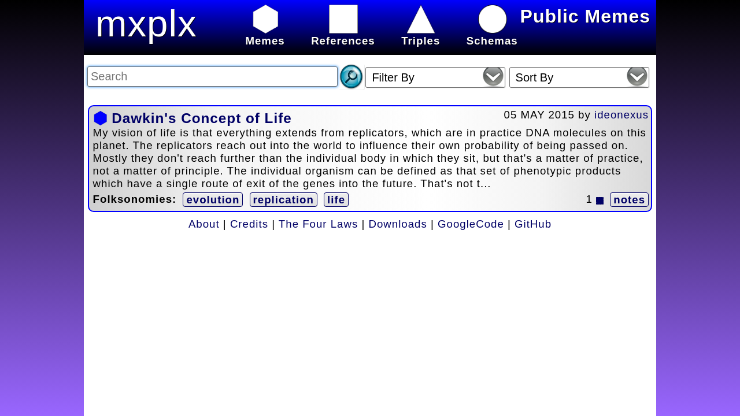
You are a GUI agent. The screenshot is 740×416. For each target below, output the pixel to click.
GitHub (533, 224)
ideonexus (621, 115)
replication (283, 200)
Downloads (398, 224)
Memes (264, 34)
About (204, 224)
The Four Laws (318, 224)
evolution (212, 200)
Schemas (492, 34)
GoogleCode (471, 224)
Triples (420, 34)
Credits (249, 224)
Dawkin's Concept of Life (201, 118)
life (336, 200)
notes (629, 200)
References (343, 34)
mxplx (146, 23)
